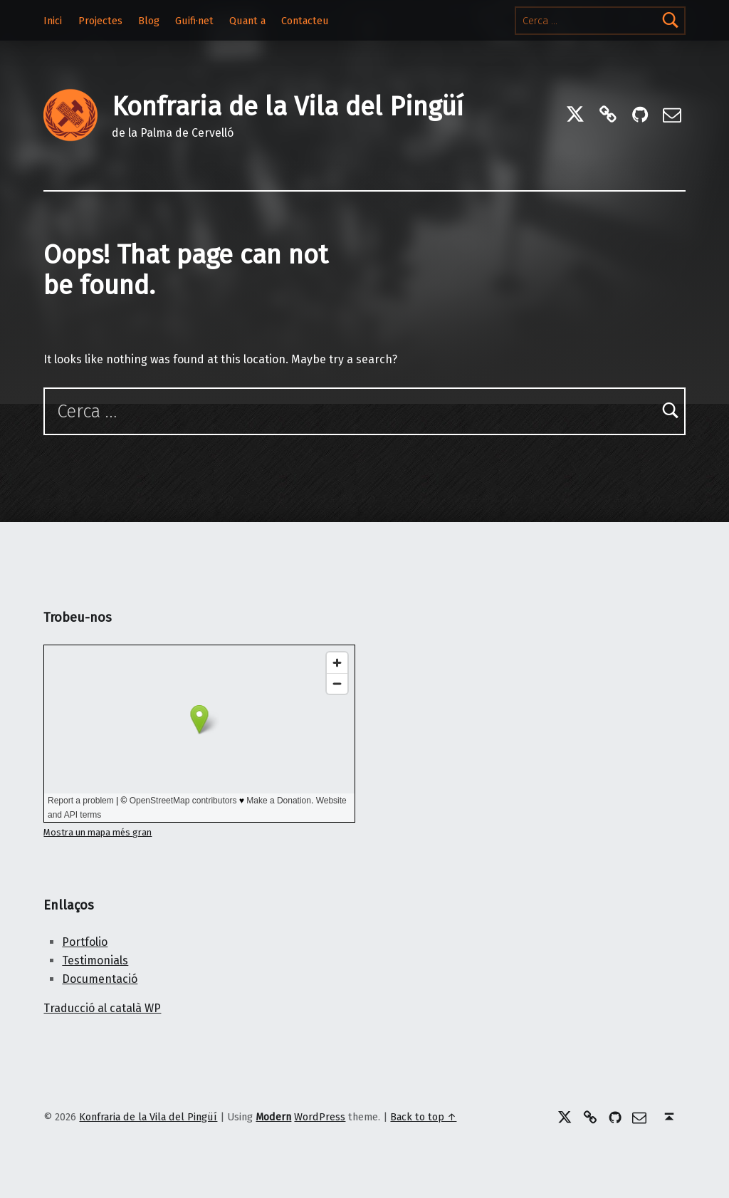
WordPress (319, 1116)
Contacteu (305, 20)
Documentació (99, 979)
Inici (52, 20)
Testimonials (95, 960)
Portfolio (84, 942)
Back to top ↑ (423, 1116)
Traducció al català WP (102, 1008)
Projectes (100, 20)
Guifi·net (194, 20)
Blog (148, 20)
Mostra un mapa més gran (97, 832)
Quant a (247, 20)
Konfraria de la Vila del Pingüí (287, 107)
